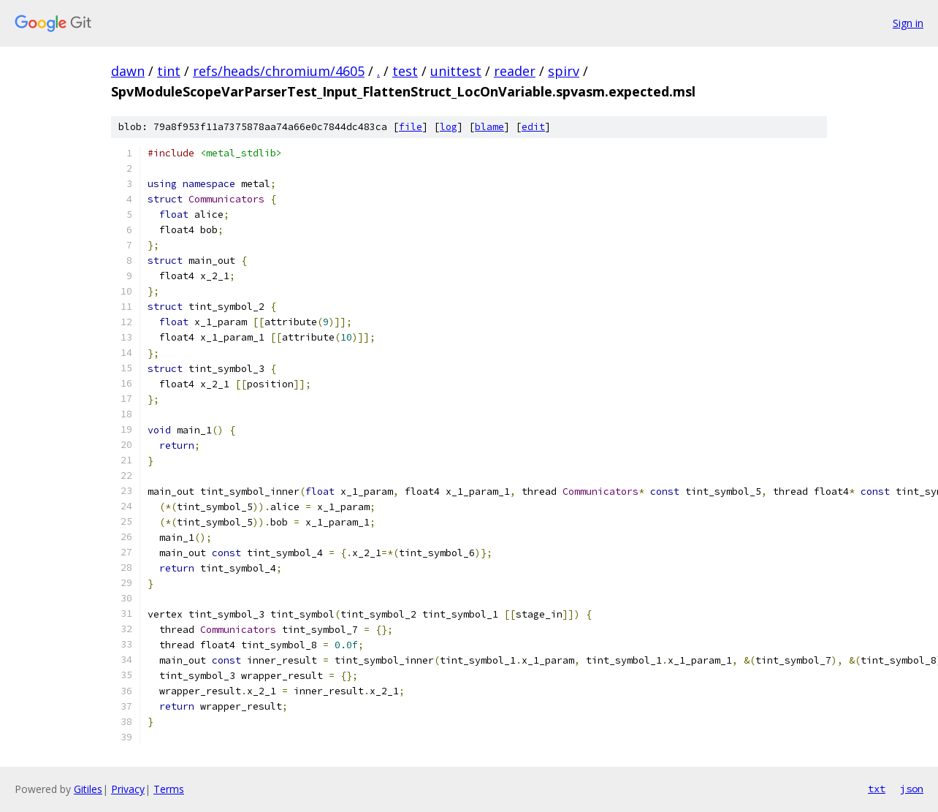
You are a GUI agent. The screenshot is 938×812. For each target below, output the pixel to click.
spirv (563, 71)
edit (533, 127)
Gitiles (88, 789)
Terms (168, 789)
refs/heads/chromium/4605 (279, 71)
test (405, 71)
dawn (128, 71)
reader (514, 71)
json (911, 788)
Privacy (128, 789)
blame (489, 127)
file (410, 127)
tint (168, 71)
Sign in (908, 23)
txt (876, 788)
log (448, 127)
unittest (455, 71)
